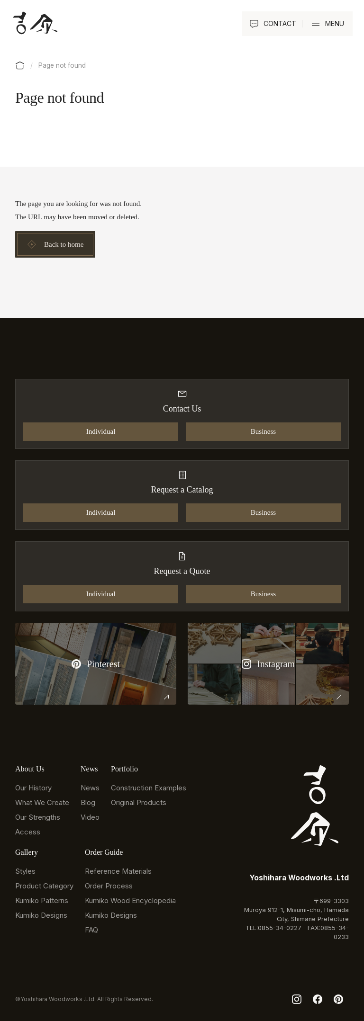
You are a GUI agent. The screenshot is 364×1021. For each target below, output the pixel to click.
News (90, 787)
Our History (33, 787)
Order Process (109, 885)
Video (90, 817)
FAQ (91, 929)
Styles (25, 871)
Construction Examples (148, 787)
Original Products (138, 802)
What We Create (42, 802)
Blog (88, 802)
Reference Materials (118, 871)
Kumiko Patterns (41, 900)
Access (27, 831)
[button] (326, 23)
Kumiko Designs (41, 915)
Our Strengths (37, 817)
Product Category (44, 885)
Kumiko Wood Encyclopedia (130, 900)
